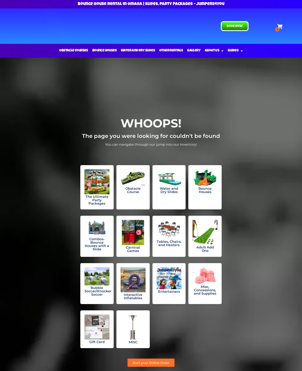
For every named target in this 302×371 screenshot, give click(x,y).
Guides (235, 51)
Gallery (193, 50)
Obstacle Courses (73, 50)
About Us (214, 51)
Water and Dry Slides (138, 50)
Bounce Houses (104, 50)
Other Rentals (171, 50)
